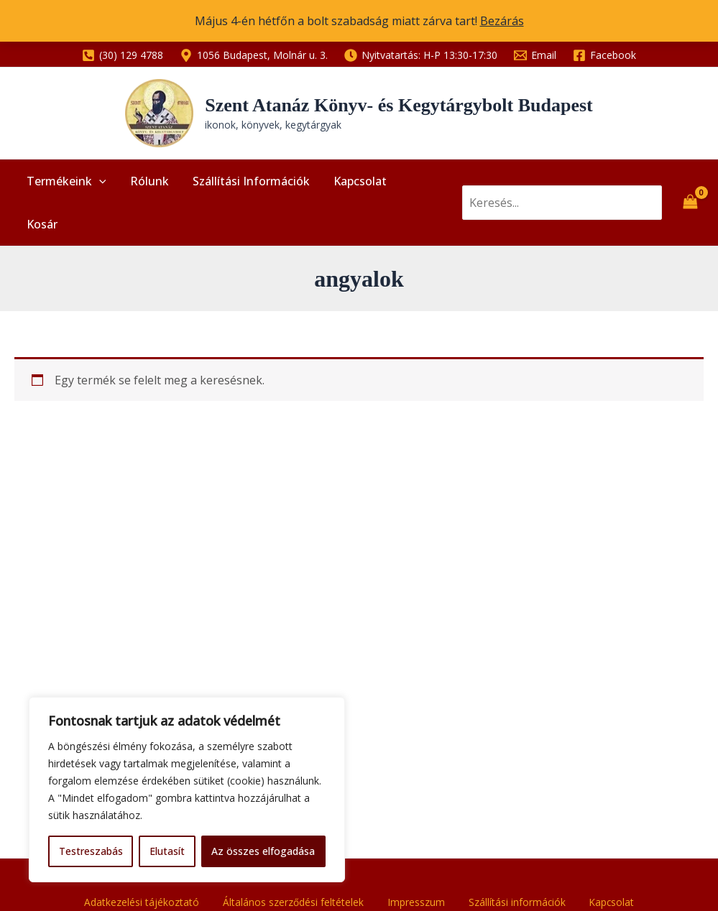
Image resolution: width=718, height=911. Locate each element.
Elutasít (167, 851)
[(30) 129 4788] (122, 55)
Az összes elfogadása (263, 851)
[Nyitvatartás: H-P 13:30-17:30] (420, 55)
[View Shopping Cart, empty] (690, 185)
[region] (187, 789)
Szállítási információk (245, 185)
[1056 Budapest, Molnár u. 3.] (253, 55)
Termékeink (65, 184)
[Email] (535, 55)
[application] (98, 184)
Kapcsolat (352, 185)
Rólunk (145, 185)
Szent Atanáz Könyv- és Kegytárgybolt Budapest (399, 105)
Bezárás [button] (502, 21)
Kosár (415, 185)
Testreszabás (91, 851)
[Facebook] (604, 55)
